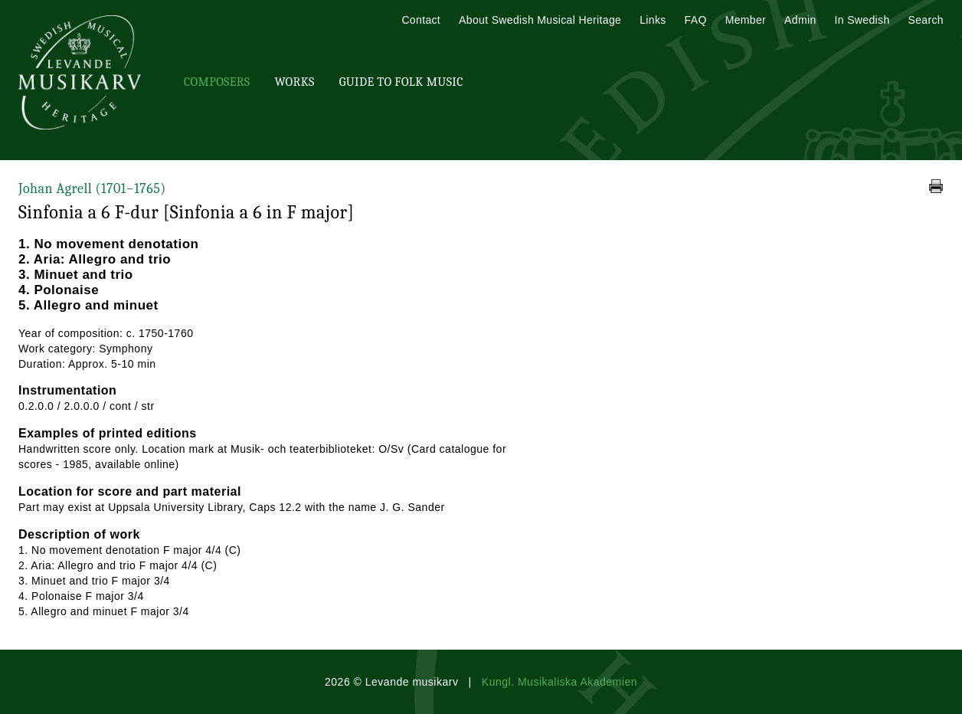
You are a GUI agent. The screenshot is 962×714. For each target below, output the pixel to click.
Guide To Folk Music (401, 82)
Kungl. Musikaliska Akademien (559, 682)
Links (653, 20)
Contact (420, 20)
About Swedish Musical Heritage (540, 20)
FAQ (696, 20)
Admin (800, 20)
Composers (217, 82)
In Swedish (862, 20)
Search (926, 20)
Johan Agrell (92, 189)
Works (294, 82)
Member (745, 20)
